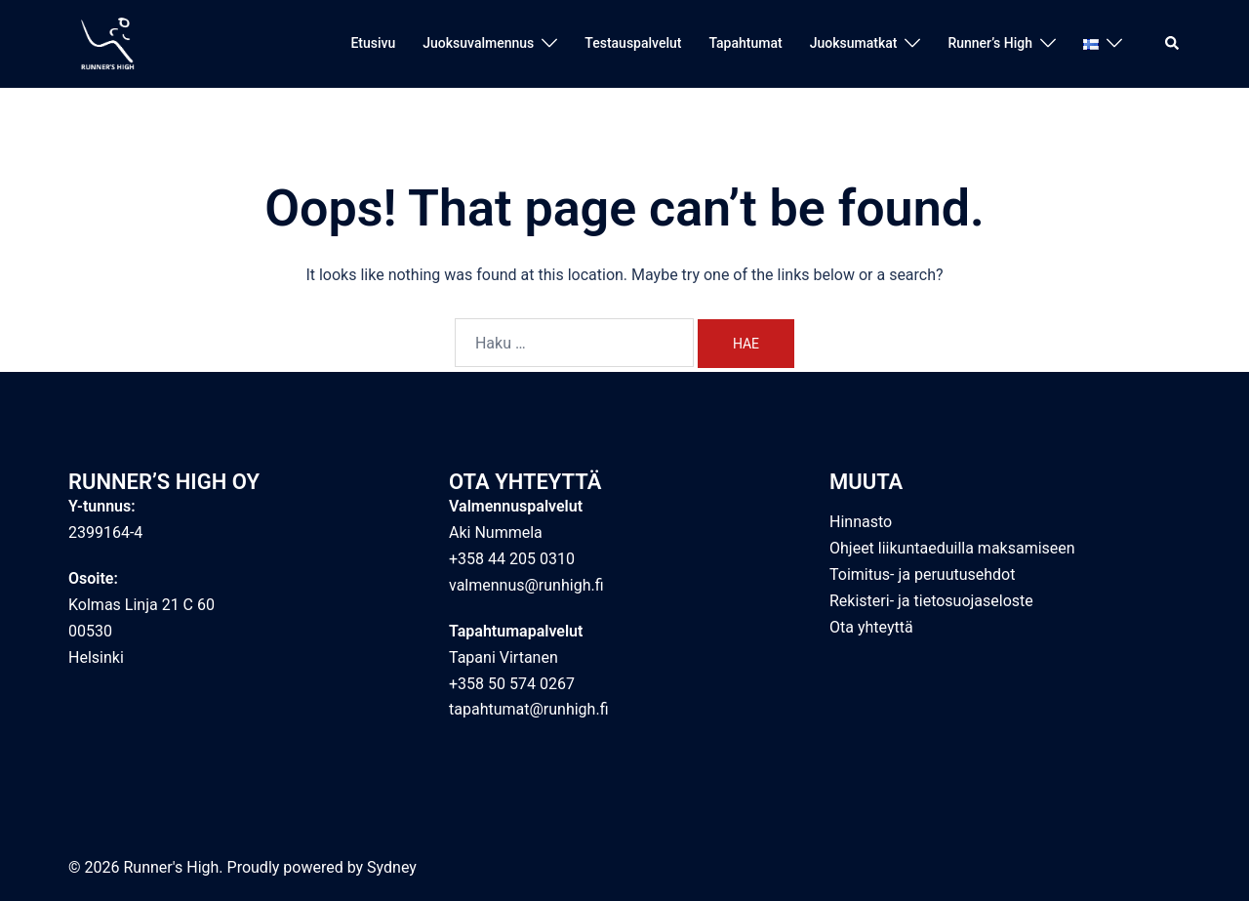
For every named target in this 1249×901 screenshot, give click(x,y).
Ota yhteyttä (871, 627)
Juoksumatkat (854, 43)
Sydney (392, 867)
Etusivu (372, 43)
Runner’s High (989, 43)
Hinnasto (860, 521)
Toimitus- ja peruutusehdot (922, 574)
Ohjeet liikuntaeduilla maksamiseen (952, 548)
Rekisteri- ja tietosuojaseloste (931, 601)
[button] (1173, 44)
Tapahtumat (745, 43)
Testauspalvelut (632, 43)
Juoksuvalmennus (478, 43)
